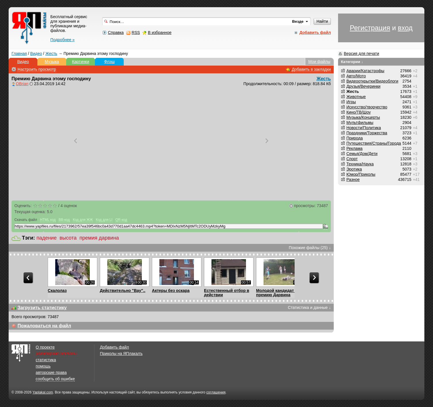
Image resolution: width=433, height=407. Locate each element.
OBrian (22, 83)
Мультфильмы (359, 122)
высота (68, 238)
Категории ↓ (352, 62)
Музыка (52, 61)
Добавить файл (114, 347)
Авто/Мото (356, 76)
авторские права (51, 372)
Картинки (80, 61)
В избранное (159, 32)
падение (47, 238)
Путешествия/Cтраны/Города (373, 143)
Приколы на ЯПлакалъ (121, 353)
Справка (116, 32)
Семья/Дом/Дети (361, 153)
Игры (351, 102)
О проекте (45, 347)
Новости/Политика (363, 127)
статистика (46, 360)
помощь (43, 366)
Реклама (354, 148)
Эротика (354, 169)
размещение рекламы (56, 353)
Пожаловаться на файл (44, 325)
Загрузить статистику (42, 307)
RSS (136, 32)
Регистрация (370, 28)
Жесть (51, 53)
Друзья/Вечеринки (363, 86)
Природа (354, 138)
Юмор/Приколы (360, 174)
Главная (19, 53)
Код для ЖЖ (83, 220)
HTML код (48, 220)
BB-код (64, 220)
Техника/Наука (360, 164)
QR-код (121, 220)
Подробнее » (62, 39)
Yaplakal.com (43, 392)
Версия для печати (361, 53)
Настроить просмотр (37, 69)
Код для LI (104, 220)
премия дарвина (99, 238)
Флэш (109, 61)
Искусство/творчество (366, 107)
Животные (356, 96)
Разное (353, 179)
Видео (36, 53)
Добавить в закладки (311, 69)
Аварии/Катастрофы (365, 70)
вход (405, 28)
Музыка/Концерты (363, 117)
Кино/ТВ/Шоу (358, 112)
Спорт (352, 158)
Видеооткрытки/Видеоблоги (372, 81)
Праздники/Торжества (366, 133)
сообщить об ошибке (55, 379)
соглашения (216, 392)
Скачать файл (25, 220)
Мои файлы (319, 61)
